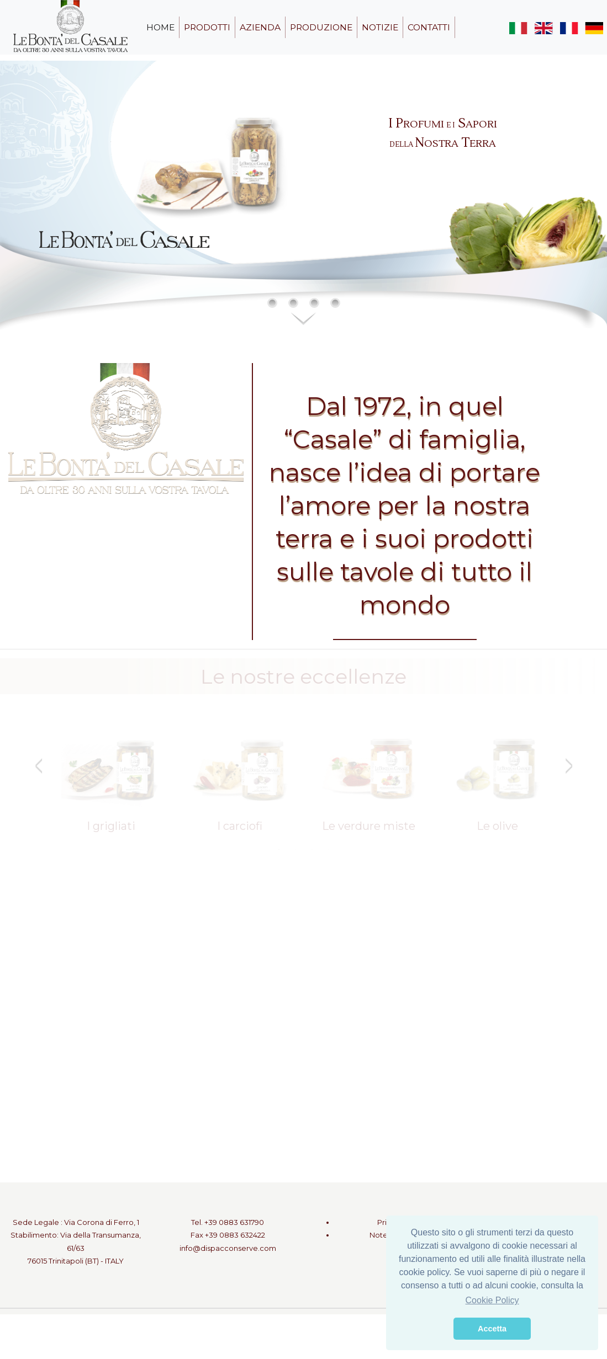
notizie (380, 27)
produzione (321, 27)
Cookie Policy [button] (492, 1300)
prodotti (207, 27)
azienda (260, 27)
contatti (429, 27)
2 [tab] (295, 849)
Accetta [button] (492, 1328)
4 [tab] (328, 849)
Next (568, 766)
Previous (38, 766)
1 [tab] (278, 849)
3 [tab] (312, 849)
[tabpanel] (111, 780)
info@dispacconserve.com (228, 1248)
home (160, 27)
